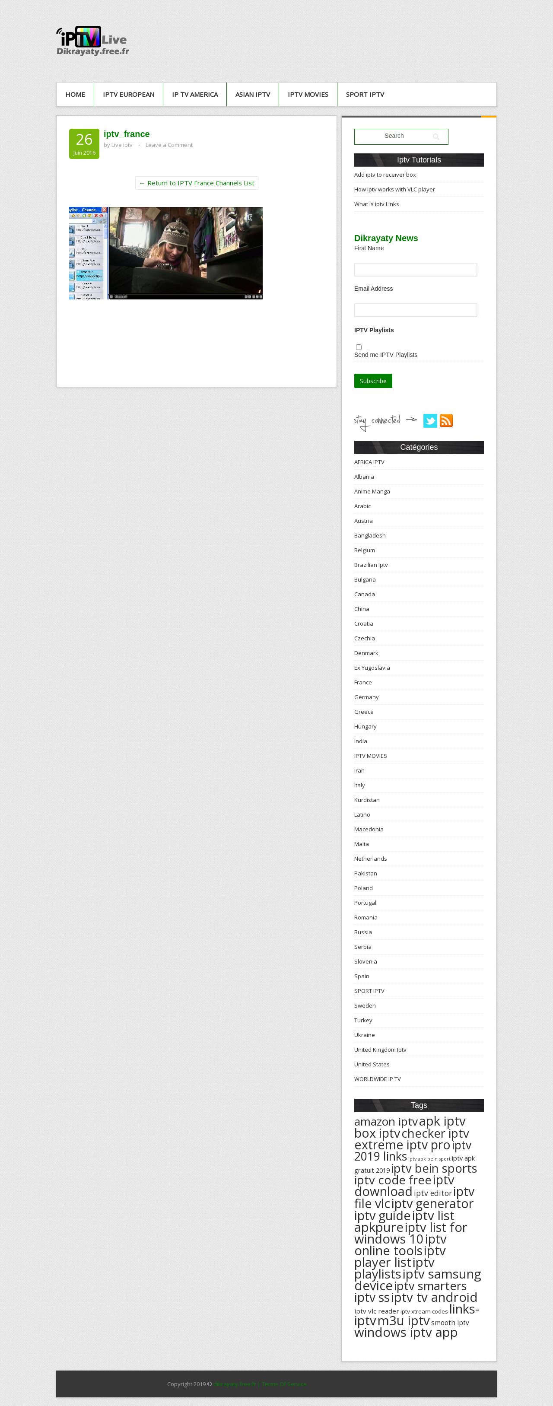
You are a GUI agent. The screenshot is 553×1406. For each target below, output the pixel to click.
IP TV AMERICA (195, 94)
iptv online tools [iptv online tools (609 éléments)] (400, 1244)
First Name (369, 248)
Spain (361, 976)
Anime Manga (372, 491)
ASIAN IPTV (252, 94)
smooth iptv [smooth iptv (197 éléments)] (450, 1322)
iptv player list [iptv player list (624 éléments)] (400, 1256)
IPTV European (128, 94)
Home (75, 94)
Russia (363, 932)
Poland (363, 888)
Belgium (364, 550)
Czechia (364, 638)
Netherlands (370, 858)
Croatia (363, 623)
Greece (364, 712)
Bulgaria (365, 579)
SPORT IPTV (365, 94)
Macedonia (369, 829)
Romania (366, 917)
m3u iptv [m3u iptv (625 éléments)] (404, 1320)
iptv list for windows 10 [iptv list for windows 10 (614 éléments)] (410, 1232)
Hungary (365, 726)
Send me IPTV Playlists (385, 354)
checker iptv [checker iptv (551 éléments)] (435, 1133)
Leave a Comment (169, 145)
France (363, 682)
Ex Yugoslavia (372, 667)
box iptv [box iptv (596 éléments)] (377, 1132)
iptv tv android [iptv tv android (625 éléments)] (434, 1297)
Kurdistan (367, 800)
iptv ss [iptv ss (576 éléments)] (372, 1297)
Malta (361, 844)
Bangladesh (370, 535)
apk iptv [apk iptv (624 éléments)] (442, 1120)
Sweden (365, 1005)
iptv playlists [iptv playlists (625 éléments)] (394, 1267)
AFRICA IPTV (369, 462)
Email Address (373, 288)
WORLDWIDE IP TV (377, 1079)
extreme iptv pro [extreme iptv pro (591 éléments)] (402, 1144)
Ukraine (364, 1035)
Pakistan (365, 873)
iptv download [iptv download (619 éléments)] (404, 1185)
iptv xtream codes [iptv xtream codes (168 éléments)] (424, 1311)
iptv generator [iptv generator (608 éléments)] (432, 1203)
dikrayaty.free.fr (234, 1384)
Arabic (362, 506)
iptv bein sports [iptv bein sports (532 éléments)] (434, 1168)
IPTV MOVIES (308, 94)
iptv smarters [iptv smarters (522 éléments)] (430, 1286)
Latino (362, 814)
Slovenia (365, 961)
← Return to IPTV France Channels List (196, 182)
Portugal (365, 903)
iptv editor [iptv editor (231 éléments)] (433, 1193)
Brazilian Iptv (371, 565)
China (361, 609)
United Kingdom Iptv (380, 1049)
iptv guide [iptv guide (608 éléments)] (382, 1215)
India (360, 741)
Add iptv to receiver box (385, 174)
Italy (359, 785)
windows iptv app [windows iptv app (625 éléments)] (406, 1332)
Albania (364, 476)
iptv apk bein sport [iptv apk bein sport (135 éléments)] (429, 1159)
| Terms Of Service (282, 1384)
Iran (359, 770)
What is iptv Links (376, 204)
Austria (363, 521)
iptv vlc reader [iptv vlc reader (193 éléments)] (376, 1311)
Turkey (363, 1020)
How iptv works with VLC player (394, 189)
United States (372, 1064)
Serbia (363, 947)
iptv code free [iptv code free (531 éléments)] (393, 1180)
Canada (364, 594)
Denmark (366, 653)
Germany (366, 697)
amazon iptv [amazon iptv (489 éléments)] (386, 1121)
